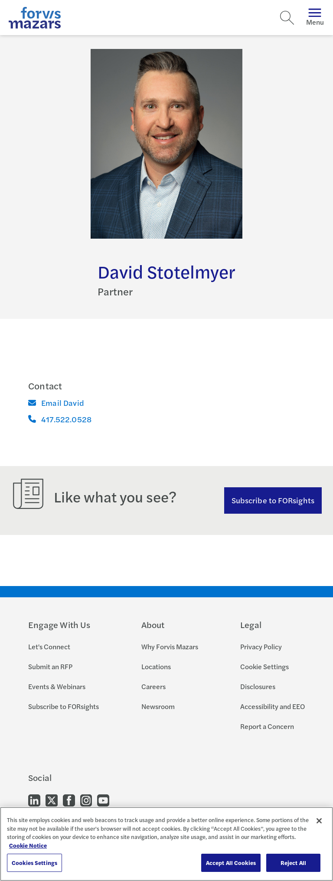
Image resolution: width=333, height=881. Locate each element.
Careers (153, 686)
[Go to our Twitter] (52, 800)
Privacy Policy (261, 646)
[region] (166, 844)
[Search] (287, 17)
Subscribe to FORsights (273, 500)
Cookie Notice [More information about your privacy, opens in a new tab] (28, 845)
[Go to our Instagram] (86, 800)
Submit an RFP (50, 666)
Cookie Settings (264, 666)
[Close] (319, 820)
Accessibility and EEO (272, 706)
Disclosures (257, 686)
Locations (156, 666)
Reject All (293, 862)
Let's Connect (49, 646)
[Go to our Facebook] (69, 800)
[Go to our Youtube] (103, 800)
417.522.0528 (59, 419)
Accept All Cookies (231, 862)
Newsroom (158, 706)
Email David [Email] (56, 402)
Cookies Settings (34, 862)
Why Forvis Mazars (169, 646)
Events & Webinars (56, 686)
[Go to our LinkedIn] (34, 800)
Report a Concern (267, 726)
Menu (315, 17)
